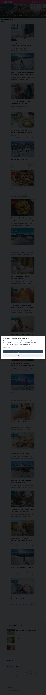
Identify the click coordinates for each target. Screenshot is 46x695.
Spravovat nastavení (23, 355)
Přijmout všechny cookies (23, 352)
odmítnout (5, 344)
